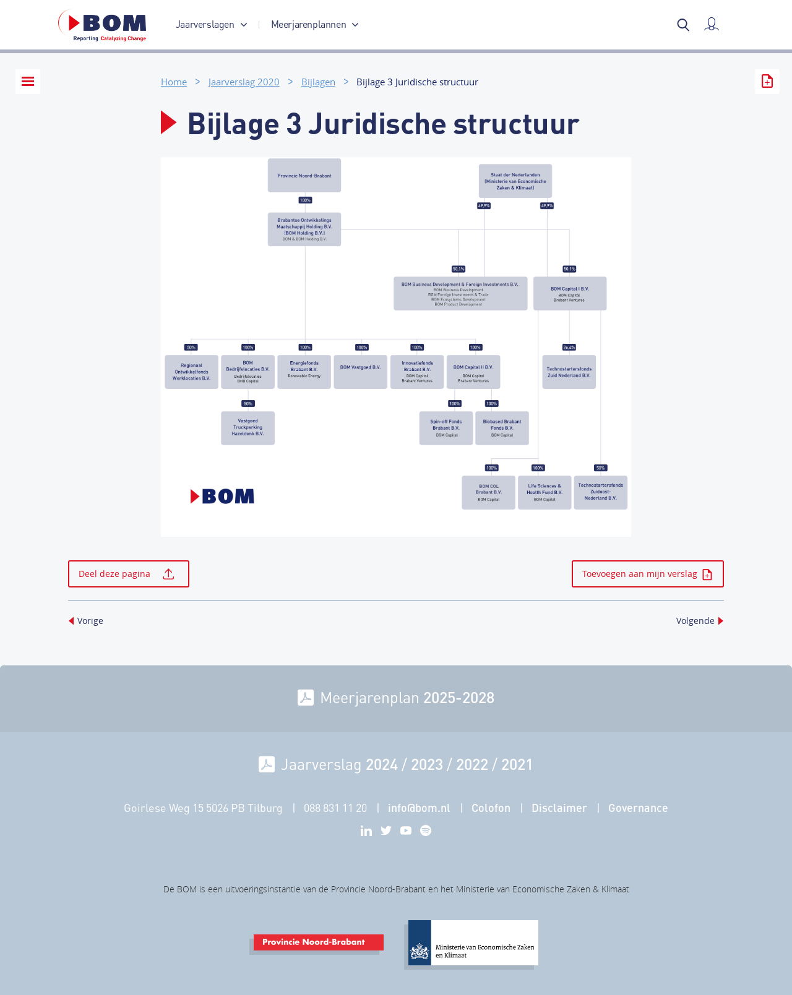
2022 (472, 763)
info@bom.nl (419, 807)
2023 (427, 763)
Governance (638, 807)
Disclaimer (559, 807)
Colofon (490, 807)
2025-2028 (458, 697)
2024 (382, 763)
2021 (517, 763)
